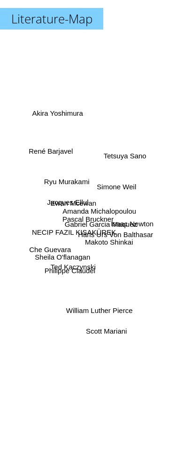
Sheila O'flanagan (65, 253)
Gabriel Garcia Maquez (99, 224)
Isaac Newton (131, 224)
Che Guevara (54, 247)
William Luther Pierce (99, 307)
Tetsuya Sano (124, 159)
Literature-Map (51, 18)
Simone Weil (113, 190)
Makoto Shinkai (108, 243)
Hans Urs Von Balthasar (113, 234)
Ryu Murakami (69, 186)
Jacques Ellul (68, 197)
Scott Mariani (104, 319)
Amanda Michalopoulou (98, 212)
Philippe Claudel (71, 264)
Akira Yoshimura (56, 117)
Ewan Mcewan (75, 205)
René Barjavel (54, 160)
